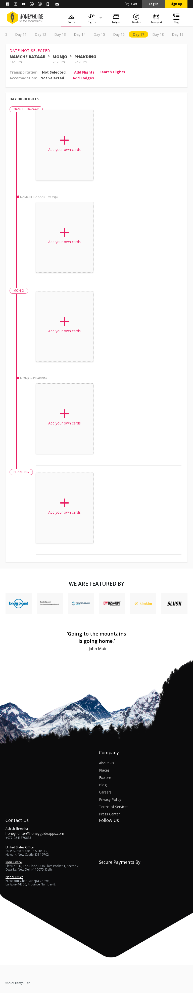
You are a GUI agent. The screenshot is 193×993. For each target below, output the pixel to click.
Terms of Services (113, 806)
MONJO (60, 56)
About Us (106, 762)
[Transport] (156, 18)
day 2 (55, 34)
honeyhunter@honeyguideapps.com (35, 833)
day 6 (125, 34)
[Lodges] (116, 18)
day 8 (160, 34)
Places (104, 770)
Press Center (109, 814)
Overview (17, 34)
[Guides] (136, 18)
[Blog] (176, 18)
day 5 (108, 34)
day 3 (72, 34)
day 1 (37, 34)
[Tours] (71, 18)
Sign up (176, 4)
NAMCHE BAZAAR (27, 56)
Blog (103, 784)
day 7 (143, 34)
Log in (153, 4)
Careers (105, 792)
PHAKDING (85, 56)
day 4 (90, 34)
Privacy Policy (110, 799)
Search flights (112, 72)
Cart (131, 4)
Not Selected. (54, 72)
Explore (105, 777)
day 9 (178, 34)
